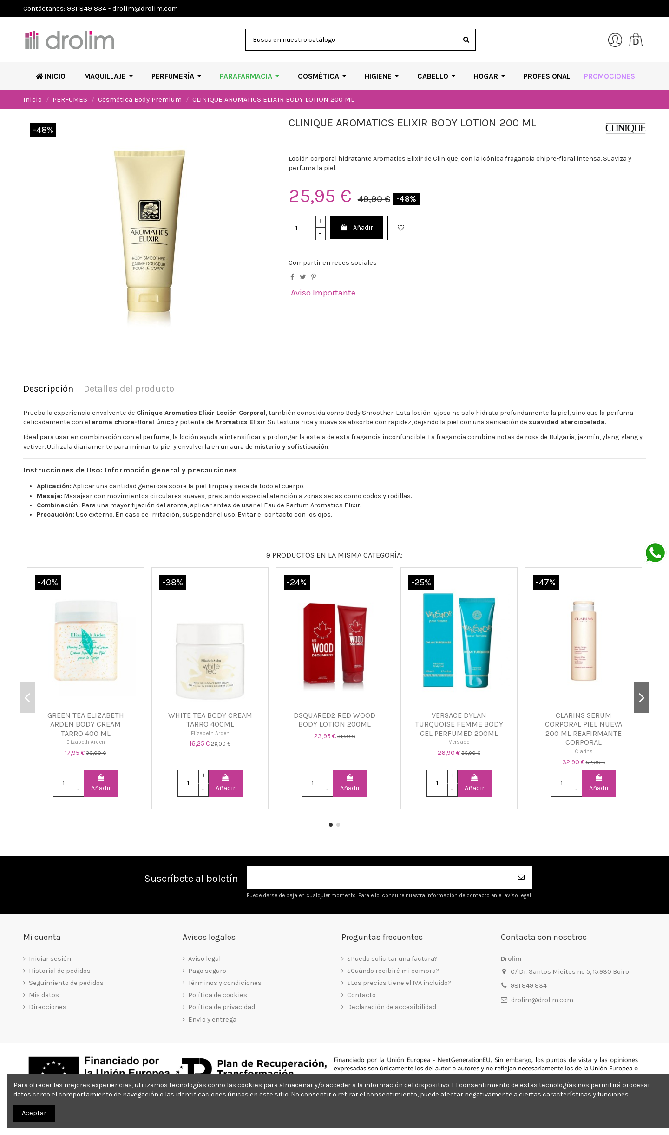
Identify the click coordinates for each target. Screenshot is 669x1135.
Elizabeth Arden (85, 742)
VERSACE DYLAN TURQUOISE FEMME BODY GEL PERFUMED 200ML (459, 724)
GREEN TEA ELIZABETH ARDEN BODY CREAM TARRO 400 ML (85, 724)
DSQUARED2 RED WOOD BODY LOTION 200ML (334, 720)
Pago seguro (207, 971)
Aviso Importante (323, 293)
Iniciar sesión (50, 959)
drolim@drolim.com (542, 1000)
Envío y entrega (212, 1019)
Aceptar (34, 1113)
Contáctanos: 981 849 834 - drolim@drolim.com (100, 8)
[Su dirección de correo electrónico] (379, 877)
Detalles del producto (129, 389)
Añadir (356, 227)
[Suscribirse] (522, 877)
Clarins (584, 751)
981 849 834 (529, 986)
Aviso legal (204, 959)
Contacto (361, 995)
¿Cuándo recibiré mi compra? (393, 971)
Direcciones (47, 1007)
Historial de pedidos (60, 971)
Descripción (48, 389)
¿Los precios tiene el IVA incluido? (399, 983)
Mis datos (44, 995)
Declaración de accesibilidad (391, 1007)
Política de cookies (217, 995)
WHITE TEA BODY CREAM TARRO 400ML (210, 720)
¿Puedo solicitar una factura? (392, 959)
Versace (459, 742)
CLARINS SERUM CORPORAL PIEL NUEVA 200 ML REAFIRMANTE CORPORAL (583, 729)
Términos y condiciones (225, 983)
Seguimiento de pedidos (66, 983)
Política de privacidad (221, 1007)
